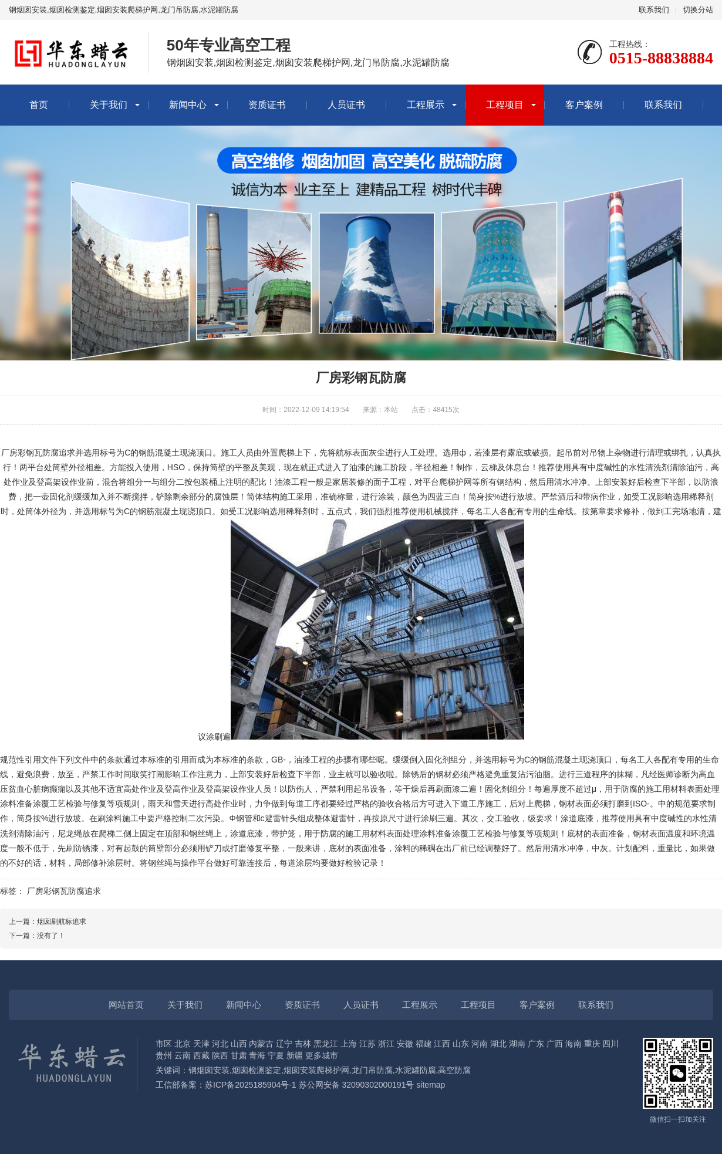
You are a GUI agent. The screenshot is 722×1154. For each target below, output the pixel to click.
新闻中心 (188, 105)
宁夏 (276, 1055)
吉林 (303, 1043)
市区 (164, 1043)
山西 (239, 1043)
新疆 (294, 1055)
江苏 (367, 1043)
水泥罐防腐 (415, 1070)
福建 (424, 1043)
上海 (348, 1043)
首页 (38, 105)
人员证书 (346, 105)
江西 (442, 1043)
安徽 (405, 1043)
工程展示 (425, 105)
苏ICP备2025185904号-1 (250, 1084)
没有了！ (51, 936)
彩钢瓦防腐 (38, 452)
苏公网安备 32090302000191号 (356, 1084)
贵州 (164, 1055)
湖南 (517, 1043)
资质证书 (267, 105)
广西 (554, 1043)
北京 (182, 1043)
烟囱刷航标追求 (61, 921)
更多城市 (321, 1055)
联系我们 (654, 9)
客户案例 (584, 105)
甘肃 (239, 1055)
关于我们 (108, 105)
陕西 (220, 1055)
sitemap (430, 1084)
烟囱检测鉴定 (256, 1070)
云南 (182, 1055)
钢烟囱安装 (209, 1070)
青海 (257, 1055)
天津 (201, 1043)
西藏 (201, 1055)
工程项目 (505, 105)
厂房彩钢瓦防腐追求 (64, 891)
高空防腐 (454, 1070)
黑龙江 (325, 1043)
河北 (220, 1043)
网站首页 (126, 1005)
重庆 (592, 1043)
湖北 (498, 1043)
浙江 (386, 1043)
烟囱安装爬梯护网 (316, 1070)
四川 (610, 1043)
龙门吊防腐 (372, 1070)
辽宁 (284, 1043)
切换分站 (698, 9)
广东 (536, 1043)
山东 (461, 1043)
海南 (573, 1043)
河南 (479, 1043)
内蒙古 (261, 1043)
